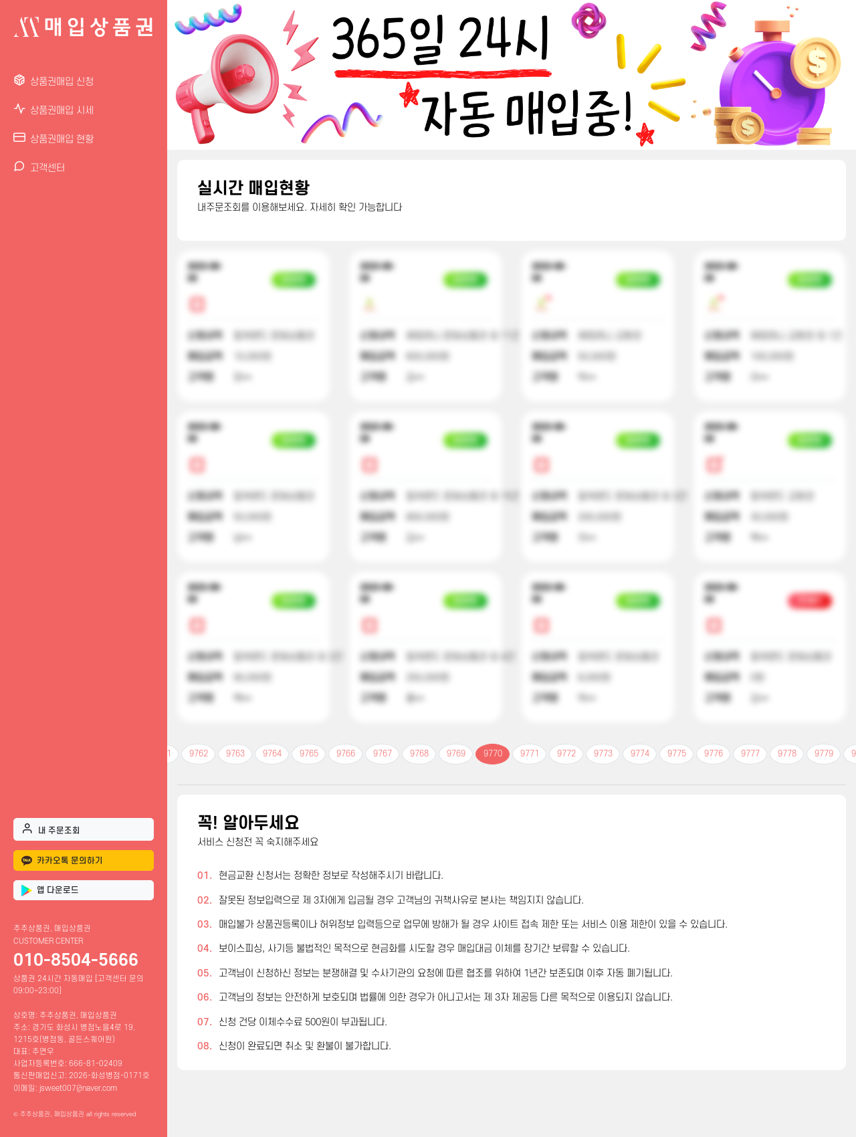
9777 (750, 753)
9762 (198, 753)
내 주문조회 (50, 828)
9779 (824, 753)
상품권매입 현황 (53, 138)
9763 (235, 753)
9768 (419, 753)
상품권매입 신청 (53, 81)
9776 (713, 753)
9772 (566, 753)
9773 (603, 753)
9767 (382, 753)
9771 (529, 753)
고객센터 (39, 167)
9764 (272, 753)
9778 (787, 753)
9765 (309, 753)
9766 (345, 753)
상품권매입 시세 (53, 109)
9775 (676, 753)
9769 (456, 753)
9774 (640, 753)
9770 (493, 753)
